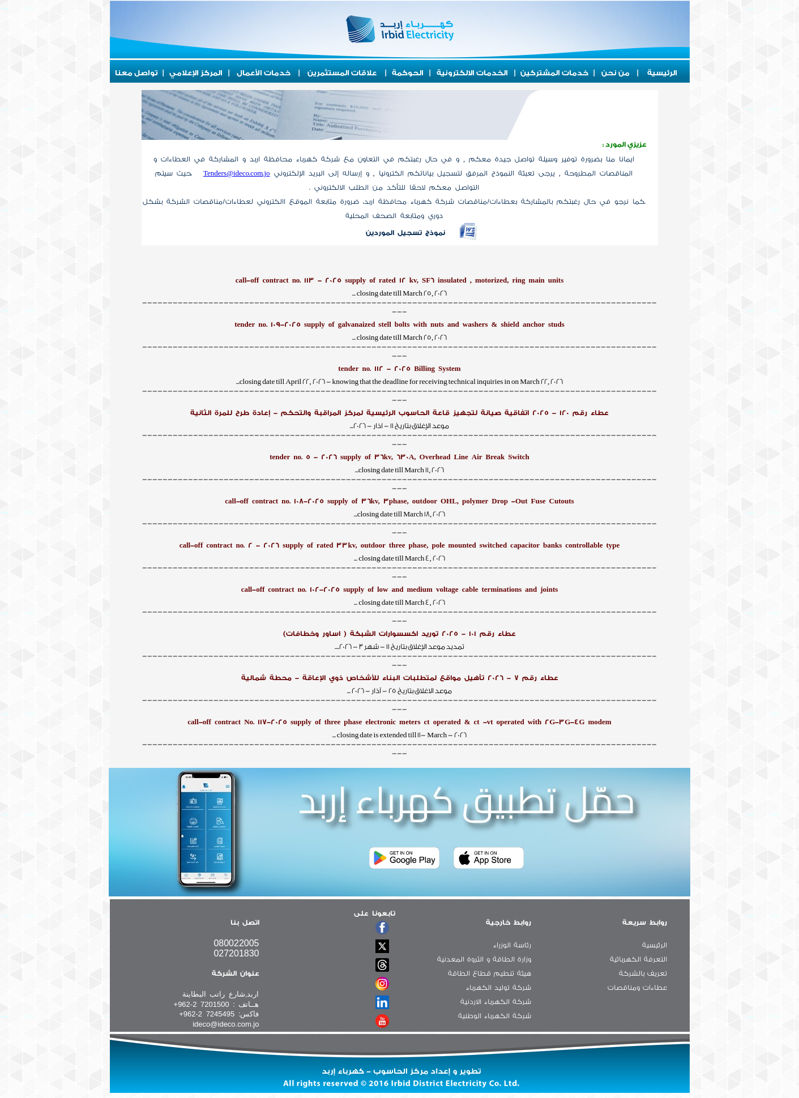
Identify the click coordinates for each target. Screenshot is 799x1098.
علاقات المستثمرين (342, 73)
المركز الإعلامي (196, 73)
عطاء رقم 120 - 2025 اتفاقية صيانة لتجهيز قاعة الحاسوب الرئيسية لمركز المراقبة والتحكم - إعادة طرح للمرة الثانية (399, 413)
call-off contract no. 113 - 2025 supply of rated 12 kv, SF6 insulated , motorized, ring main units (399, 280)
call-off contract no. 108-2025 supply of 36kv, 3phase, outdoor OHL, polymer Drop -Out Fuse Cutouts (399, 501)
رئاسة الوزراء (512, 945)
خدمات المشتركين (554, 73)
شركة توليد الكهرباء (498, 988)
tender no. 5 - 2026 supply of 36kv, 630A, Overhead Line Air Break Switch (399, 457)
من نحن (615, 73)
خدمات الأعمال (263, 73)
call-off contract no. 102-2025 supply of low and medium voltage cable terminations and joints (399, 589)
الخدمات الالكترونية (472, 73)
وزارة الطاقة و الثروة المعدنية (484, 959)
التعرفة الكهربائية (638, 959)
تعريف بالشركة (643, 973)
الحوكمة (408, 73)
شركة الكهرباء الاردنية (495, 1002)
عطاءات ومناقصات (637, 988)
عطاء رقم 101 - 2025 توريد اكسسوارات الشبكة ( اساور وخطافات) (399, 634)
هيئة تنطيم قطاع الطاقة (489, 973)
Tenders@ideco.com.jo (236, 173)
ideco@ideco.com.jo (226, 1024)
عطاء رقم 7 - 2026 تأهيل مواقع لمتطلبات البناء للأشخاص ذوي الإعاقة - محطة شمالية (399, 678)
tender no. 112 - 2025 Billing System (399, 369)
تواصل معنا (136, 73)
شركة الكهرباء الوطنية (494, 1016)
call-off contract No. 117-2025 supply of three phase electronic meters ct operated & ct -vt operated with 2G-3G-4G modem (399, 722)
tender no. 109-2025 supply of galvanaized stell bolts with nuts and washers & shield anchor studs (399, 324)
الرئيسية (662, 73)
